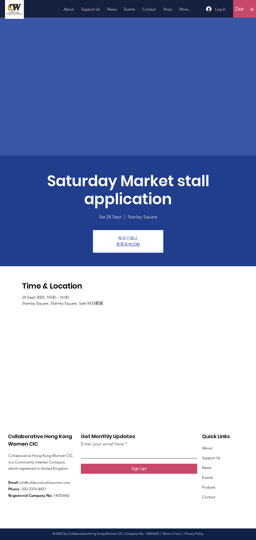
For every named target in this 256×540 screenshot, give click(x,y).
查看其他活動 (128, 244)
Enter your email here (102, 444)
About (207, 448)
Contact (208, 497)
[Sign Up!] (139, 469)
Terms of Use (171, 533)
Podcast (208, 487)
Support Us (211, 457)
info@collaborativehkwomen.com (44, 482)
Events (207, 477)
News (206, 467)
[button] (247, 9)
